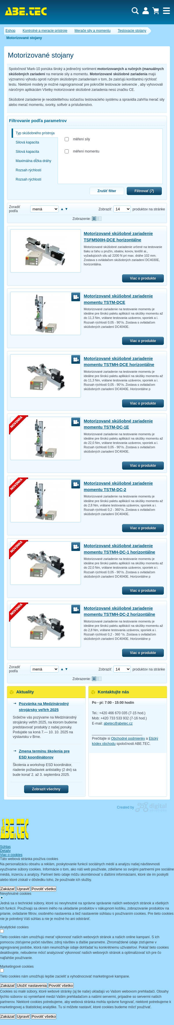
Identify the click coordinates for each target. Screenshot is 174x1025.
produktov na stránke (149, 209)
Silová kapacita (27, 142)
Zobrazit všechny (46, 789)
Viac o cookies (11, 855)
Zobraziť (105, 209)
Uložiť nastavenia (32, 985)
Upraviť (23, 889)
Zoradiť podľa (14, 209)
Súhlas (5, 847)
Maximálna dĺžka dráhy (33, 161)
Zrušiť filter (106, 191)
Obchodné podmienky (128, 738)
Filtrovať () (144, 191)
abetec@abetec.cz (118, 723)
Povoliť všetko (44, 889)
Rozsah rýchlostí (28, 170)
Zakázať (8, 889)
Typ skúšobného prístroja (35, 133)
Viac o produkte (143, 278)
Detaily (5, 851)
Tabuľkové (99, 218)
